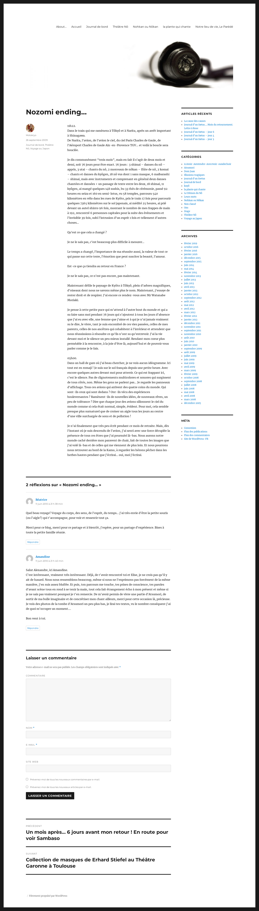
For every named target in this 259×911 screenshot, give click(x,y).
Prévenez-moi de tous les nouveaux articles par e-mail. (61, 787)
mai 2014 (189, 268)
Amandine (43, 556)
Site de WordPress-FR (196, 438)
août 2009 (189, 352)
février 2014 (190, 272)
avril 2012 (189, 308)
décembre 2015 (192, 257)
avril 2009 (189, 366)
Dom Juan (189, 171)
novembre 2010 (192, 334)
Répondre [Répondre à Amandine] (33, 628)
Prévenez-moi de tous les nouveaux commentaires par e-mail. (65, 779)
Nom (30, 727)
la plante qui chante (177, 26)
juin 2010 (189, 341)
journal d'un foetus (194, 178)
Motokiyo (31, 135)
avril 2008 (189, 395)
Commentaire (35, 675)
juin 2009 (189, 359)
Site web (32, 761)
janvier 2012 (190, 319)
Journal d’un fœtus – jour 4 (199, 135)
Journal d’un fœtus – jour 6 (199, 131)
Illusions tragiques (194, 175)
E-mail (31, 744)
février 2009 (191, 374)
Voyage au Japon (40, 148)
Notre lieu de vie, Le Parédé (214, 26)
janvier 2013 (190, 290)
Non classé (190, 204)
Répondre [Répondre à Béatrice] (33, 542)
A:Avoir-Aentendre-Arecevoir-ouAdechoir (207, 164)
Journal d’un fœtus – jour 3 (199, 139)
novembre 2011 (192, 326)
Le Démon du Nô (193, 193)
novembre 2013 (192, 276)
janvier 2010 (190, 345)
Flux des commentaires (197, 435)
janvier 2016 (191, 254)
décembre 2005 (192, 403)
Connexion (190, 428)
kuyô (186, 185)
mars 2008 (190, 399)
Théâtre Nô (120, 26)
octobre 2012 (191, 294)
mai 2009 (189, 363)
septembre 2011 (192, 330)
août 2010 (189, 337)
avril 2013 (189, 287)
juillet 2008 (190, 385)
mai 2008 (189, 392)
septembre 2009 (193, 348)
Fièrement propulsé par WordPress (48, 895)
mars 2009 (190, 370)
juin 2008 (189, 388)
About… (61, 26)
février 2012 (190, 316)
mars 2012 (189, 312)
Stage (187, 211)
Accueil (76, 26)
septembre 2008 (193, 381)
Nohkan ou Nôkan (145, 26)
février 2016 (190, 250)
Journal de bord (97, 26)
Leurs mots (190, 196)
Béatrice (41, 499)
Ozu (186, 207)
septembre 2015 (193, 261)
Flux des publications (195, 431)
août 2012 (189, 301)
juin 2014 (189, 265)
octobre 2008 (191, 377)
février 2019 (190, 243)
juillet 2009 (190, 355)
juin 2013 (189, 283)
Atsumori (189, 167)
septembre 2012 (193, 297)
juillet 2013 (190, 279)
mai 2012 (189, 305)
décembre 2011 (192, 323)
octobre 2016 (191, 247)
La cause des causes (195, 121)
